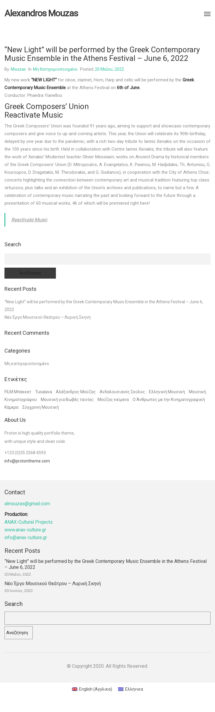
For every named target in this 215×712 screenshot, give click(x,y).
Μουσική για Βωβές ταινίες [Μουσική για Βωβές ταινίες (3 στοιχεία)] (67, 399)
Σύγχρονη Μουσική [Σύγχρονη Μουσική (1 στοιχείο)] (40, 407)
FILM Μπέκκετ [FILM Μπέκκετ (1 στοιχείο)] (17, 391)
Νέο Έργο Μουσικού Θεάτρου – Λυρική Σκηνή (47, 317)
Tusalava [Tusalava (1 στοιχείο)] (43, 391)
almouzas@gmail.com (27, 503)
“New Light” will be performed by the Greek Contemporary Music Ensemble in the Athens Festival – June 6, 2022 (105, 564)
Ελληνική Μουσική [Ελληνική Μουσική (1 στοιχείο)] (167, 391)
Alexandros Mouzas (41, 13)
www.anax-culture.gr (25, 530)
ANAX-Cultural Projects (28, 522)
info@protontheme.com (27, 461)
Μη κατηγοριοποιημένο (55, 69)
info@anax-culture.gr (25, 537)
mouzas (18, 69)
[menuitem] (92, 689)
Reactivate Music (29, 219)
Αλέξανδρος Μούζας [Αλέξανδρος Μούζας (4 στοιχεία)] (76, 391)
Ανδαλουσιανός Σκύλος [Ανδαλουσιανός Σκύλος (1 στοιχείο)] (122, 391)
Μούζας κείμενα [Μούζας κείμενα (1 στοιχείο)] (113, 399)
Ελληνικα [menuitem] (134, 689)
